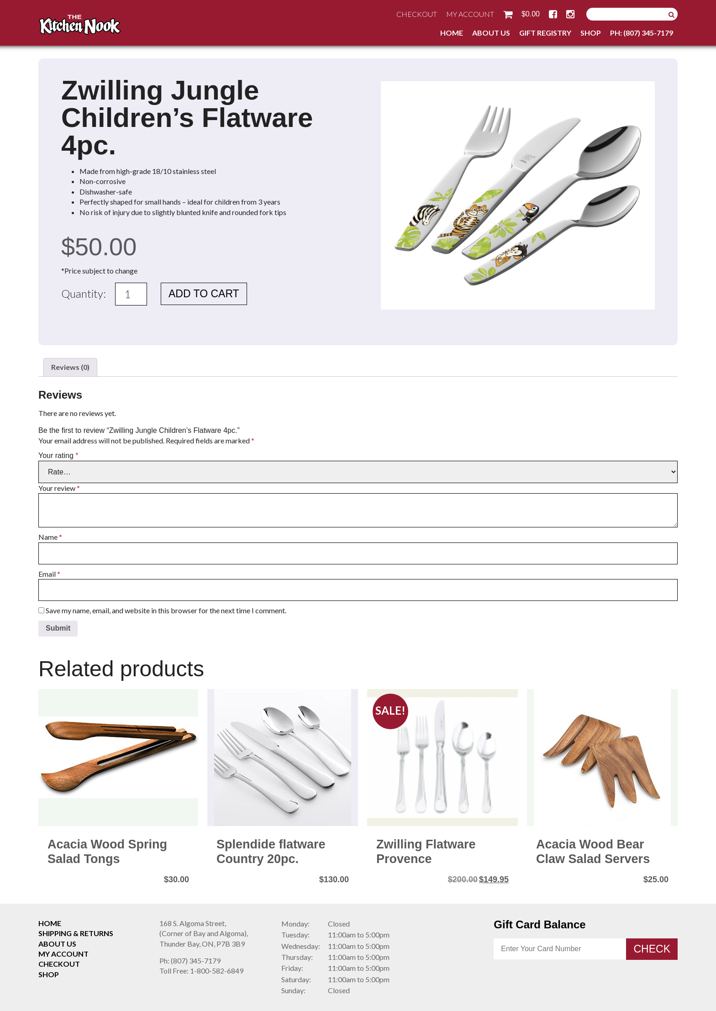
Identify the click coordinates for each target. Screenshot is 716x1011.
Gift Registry (545, 32)
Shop (590, 32)
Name (50, 536)
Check (651, 949)
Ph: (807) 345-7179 (641, 32)
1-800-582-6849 (201, 970)
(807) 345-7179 (190, 960)
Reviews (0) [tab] (70, 367)
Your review (59, 488)
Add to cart (203, 294)
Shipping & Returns (75, 933)
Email (49, 573)
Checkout (416, 14)
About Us (491, 32)
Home (451, 32)
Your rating (58, 455)
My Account (470, 14)
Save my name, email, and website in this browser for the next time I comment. (166, 610)
